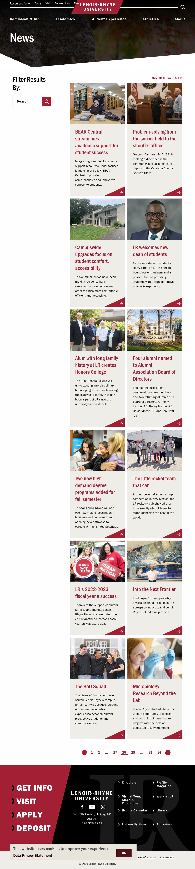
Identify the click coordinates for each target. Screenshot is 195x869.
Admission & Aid (25, 19)
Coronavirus (167, 857)
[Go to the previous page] (84, 752)
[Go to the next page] (168, 752)
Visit (48, 3)
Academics (65, 19)
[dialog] (73, 852)
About (179, 19)
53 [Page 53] (150, 752)
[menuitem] (25, 19)
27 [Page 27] (115, 752)
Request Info (62, 3)
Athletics (150, 19)
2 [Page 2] (99, 752)
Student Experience (109, 19)
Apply (38, 3)
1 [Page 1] (92, 752)
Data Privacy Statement (32, 855)
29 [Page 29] (133, 752)
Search (23, 101)
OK (124, 853)
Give (76, 3)
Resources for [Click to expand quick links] (20, 3)
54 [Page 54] (159, 752)
